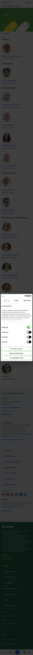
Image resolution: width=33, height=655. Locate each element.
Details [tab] (16, 300)
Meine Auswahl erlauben (16, 353)
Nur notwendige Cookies (16, 357)
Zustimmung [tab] (5, 300)
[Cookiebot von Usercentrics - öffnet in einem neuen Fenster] (24, 296)
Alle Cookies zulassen (16, 348)
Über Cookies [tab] (27, 300)
